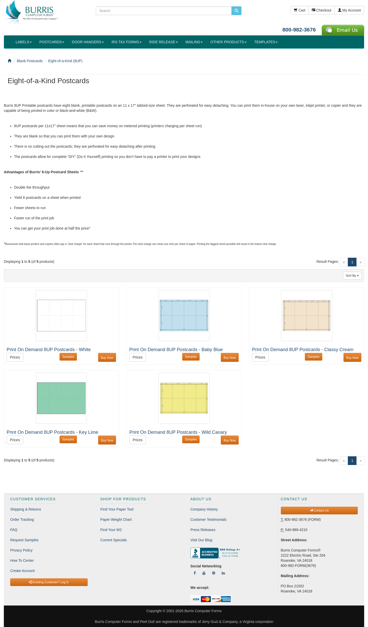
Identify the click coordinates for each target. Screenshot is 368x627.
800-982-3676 (299, 30)
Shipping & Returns (25, 509)
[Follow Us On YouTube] (204, 573)
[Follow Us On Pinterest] (213, 573)
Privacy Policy (21, 550)
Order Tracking (22, 519)
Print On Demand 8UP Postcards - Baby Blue (176, 349)
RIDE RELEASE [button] (163, 42)
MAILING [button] (194, 42)
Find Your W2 (111, 530)
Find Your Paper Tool (117, 509)
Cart (299, 10)
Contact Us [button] (319, 510)
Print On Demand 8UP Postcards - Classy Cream (302, 349)
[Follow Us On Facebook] (194, 573)
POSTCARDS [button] (51, 42)
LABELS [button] (24, 42)
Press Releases (202, 530)
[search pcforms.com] (236, 10)
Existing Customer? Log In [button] (49, 582)
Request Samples (24, 540)
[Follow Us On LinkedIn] (223, 573)
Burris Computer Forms (203, 611)
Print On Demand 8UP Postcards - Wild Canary (178, 432)
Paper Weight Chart (116, 519)
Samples (68, 357)
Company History (204, 509)
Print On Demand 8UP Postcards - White (49, 349)
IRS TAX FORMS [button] (126, 42)
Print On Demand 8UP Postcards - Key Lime (52, 432)
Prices (15, 357)
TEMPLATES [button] (266, 42)
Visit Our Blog (201, 540)
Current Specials (113, 540)
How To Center (22, 560)
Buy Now (107, 358)
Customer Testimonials (208, 519)
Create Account (22, 571)
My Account (349, 10)
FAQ (13, 530)
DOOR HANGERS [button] (88, 42)
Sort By (352, 275)
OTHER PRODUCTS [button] (228, 42)
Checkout (321, 10)
